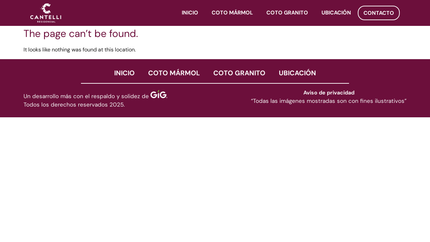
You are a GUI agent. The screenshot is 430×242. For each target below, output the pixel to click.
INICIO (190, 13)
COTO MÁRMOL (232, 13)
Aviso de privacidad (328, 93)
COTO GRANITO (287, 13)
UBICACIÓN (336, 13)
